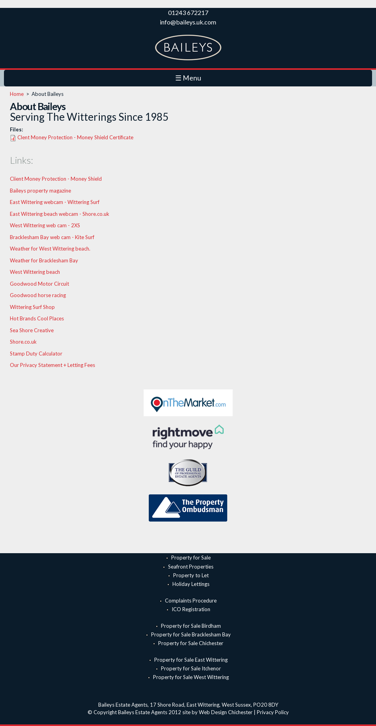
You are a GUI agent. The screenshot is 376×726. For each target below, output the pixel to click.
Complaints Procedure (191, 600)
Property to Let (191, 575)
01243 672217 (188, 12)
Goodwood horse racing (38, 295)
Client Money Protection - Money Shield (56, 179)
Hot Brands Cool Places (37, 318)
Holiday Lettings (191, 584)
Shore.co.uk (23, 342)
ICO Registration (191, 609)
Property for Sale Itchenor (191, 668)
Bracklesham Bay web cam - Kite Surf (52, 237)
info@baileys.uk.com (188, 22)
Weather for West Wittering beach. (50, 248)
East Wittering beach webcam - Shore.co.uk (59, 214)
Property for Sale (191, 557)
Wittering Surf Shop (32, 307)
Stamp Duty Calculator (36, 353)
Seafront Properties (190, 566)
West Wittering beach (35, 272)
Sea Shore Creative (32, 330)
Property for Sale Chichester (190, 643)
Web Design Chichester (226, 712)
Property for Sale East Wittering (191, 660)
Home (17, 94)
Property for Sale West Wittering (191, 677)
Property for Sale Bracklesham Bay (191, 634)
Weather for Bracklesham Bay (44, 260)
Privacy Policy (273, 712)
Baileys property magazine (40, 190)
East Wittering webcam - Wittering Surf (54, 202)
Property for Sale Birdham (191, 626)
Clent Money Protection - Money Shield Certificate (75, 137)
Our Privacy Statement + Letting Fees (52, 365)
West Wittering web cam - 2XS (45, 225)
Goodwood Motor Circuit (39, 284)
